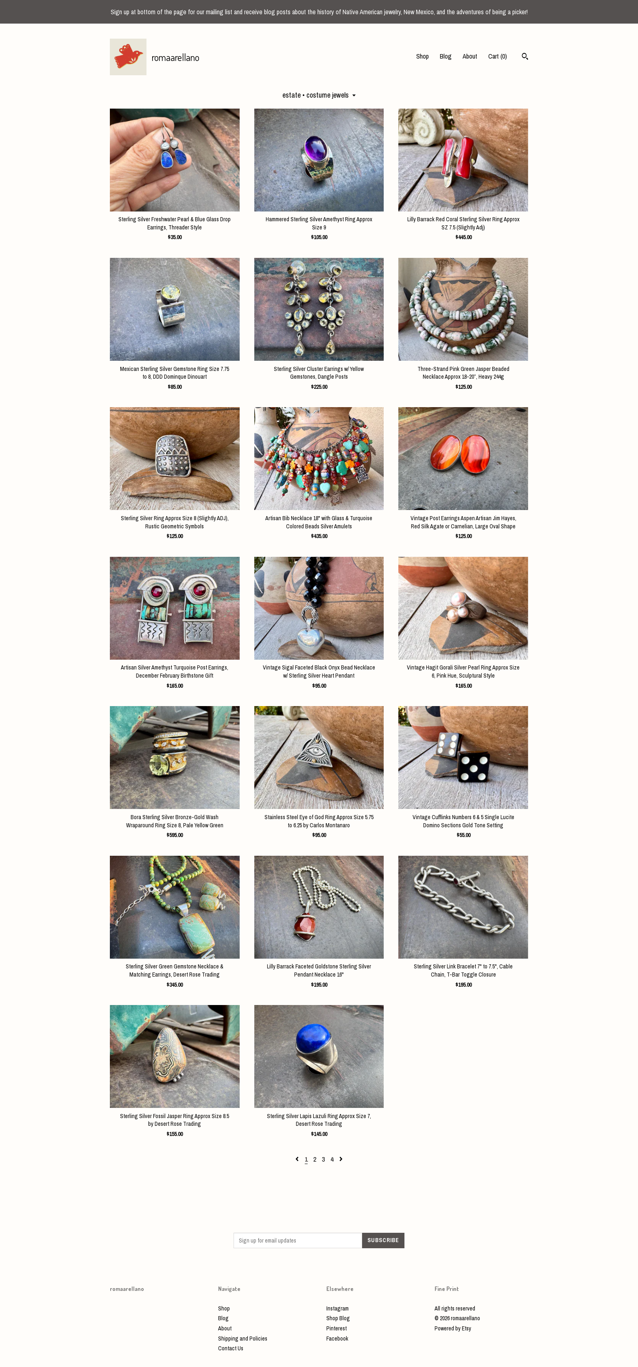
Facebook (337, 1338)
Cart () (497, 56)
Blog (446, 56)
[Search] (525, 57)
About (470, 56)
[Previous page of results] (298, 1159)
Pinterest (336, 1328)
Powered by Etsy (453, 1328)
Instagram (337, 1308)
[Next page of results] (341, 1159)
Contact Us (230, 1348)
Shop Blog (338, 1318)
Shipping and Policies (242, 1338)
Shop (422, 56)
